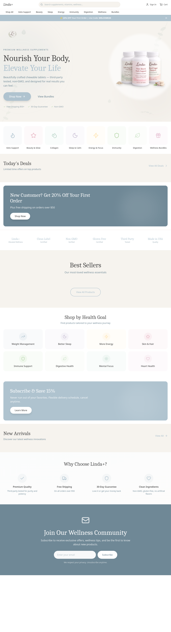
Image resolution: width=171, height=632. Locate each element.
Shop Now (17, 97)
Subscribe (107, 555)
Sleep (50, 12)
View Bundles (46, 97)
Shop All (9, 12)
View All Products (85, 292)
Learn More (21, 410)
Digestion (88, 12)
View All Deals (158, 166)
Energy (61, 12)
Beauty (39, 12)
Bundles (115, 12)
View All (161, 435)
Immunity (74, 12)
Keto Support (24, 12)
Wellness (102, 12)
